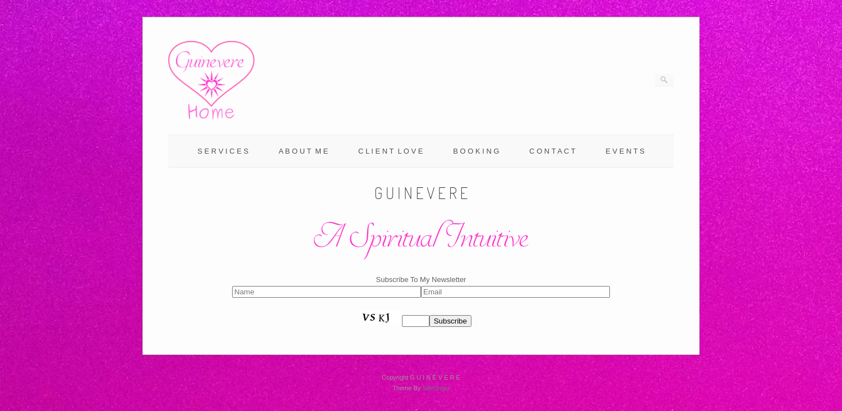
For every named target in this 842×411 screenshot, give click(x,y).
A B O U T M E (303, 151)
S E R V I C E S (222, 151)
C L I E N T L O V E (390, 151)
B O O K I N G (476, 151)
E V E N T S (625, 151)
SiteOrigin (436, 388)
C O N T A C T (552, 151)
